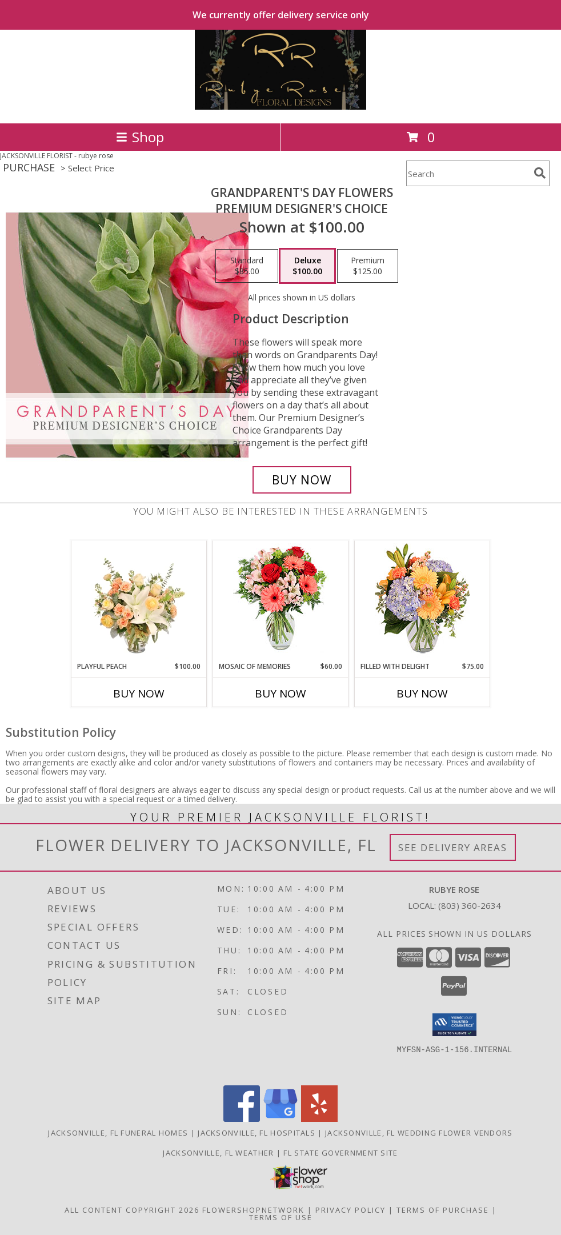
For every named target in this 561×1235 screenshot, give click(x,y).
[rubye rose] (281, 106)
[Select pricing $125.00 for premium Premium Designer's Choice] (368, 266)
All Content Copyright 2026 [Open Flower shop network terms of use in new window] (132, 1210)
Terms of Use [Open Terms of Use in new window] (280, 1217)
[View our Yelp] (319, 1118)
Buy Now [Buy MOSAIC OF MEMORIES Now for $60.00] (280, 693)
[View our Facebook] (241, 1118)
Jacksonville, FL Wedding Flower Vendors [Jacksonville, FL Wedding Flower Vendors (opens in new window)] (419, 1133)
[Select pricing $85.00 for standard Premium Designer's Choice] (247, 266)
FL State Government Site (340, 1153)
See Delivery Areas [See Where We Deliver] (452, 847)
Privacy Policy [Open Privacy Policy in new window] (350, 1210)
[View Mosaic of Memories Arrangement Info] (280, 601)
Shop (140, 136)
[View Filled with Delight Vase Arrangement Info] (422, 601)
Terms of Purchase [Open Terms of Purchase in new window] (442, 1210)
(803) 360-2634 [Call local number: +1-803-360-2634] (469, 905)
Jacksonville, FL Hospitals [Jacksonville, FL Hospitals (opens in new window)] (256, 1133)
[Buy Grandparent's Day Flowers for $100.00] (302, 480)
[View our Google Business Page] (280, 1118)
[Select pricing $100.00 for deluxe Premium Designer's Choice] (307, 266)
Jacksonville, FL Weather (218, 1153)
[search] (540, 173)
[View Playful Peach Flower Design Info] (139, 601)
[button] (454, 1024)
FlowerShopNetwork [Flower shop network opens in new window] (253, 1210)
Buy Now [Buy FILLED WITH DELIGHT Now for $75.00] (422, 693)
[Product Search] (468, 173)
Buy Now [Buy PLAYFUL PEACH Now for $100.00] (139, 693)
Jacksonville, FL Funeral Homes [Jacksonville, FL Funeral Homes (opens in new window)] (118, 1133)
